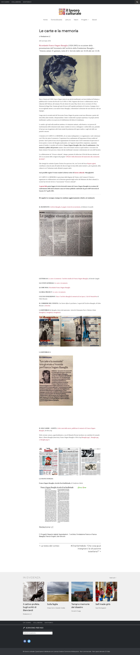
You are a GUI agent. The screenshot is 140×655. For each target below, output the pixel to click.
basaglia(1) (43, 312)
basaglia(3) (57, 312)
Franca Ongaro (50, 536)
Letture (68, 20)
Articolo (47, 305)
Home (45, 20)
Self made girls (103, 604)
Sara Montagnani (101, 608)
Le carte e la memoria (61, 283)
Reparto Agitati (52, 534)
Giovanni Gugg (76, 611)
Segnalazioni (63, 534)
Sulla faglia (52, 604)
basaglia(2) (50, 312)
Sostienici (27, 2)
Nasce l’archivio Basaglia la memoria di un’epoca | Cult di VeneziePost (76, 296)
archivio (73, 534)
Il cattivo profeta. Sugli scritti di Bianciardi (31, 607)
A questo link (43, 186)
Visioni (76, 20)
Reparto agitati (91, 163)
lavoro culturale (79, 172)
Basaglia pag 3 (44, 439)
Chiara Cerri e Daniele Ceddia (56, 608)
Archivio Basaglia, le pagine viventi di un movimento (65, 207)
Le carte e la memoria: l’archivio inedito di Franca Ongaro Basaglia (68, 278)
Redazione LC (45, 36)
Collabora (16, 2)
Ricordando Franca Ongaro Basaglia (53, 45)
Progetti (85, 20)
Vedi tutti (112, 578)
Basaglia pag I (86, 437)
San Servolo (61, 536)
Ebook (94, 20)
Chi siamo (5, 2)
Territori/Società (56, 20)
